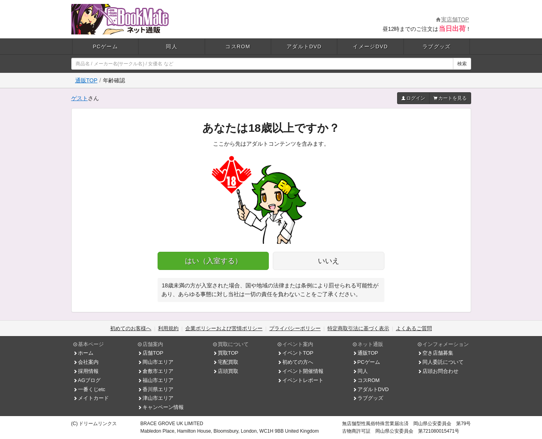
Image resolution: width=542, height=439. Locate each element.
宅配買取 (225, 362)
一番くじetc (89, 389)
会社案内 (86, 362)
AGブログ (87, 380)
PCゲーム (105, 46)
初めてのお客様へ (130, 328)
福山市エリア (155, 380)
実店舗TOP (452, 19)
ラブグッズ (436, 46)
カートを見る (450, 98)
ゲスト (79, 98)
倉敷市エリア (155, 371)
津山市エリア (155, 398)
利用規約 (168, 328)
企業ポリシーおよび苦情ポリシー (223, 328)
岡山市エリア (155, 362)
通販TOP (86, 80)
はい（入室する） (213, 261)
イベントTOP (296, 353)
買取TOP (226, 353)
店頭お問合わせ (438, 371)
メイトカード (91, 398)
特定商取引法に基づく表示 (358, 328)
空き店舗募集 (435, 353)
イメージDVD (370, 46)
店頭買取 (225, 371)
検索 (462, 64)
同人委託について (441, 362)
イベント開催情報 (300, 371)
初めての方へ (295, 362)
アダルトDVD (304, 46)
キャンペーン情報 (161, 407)
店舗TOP (151, 353)
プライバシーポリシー (295, 328)
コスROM (237, 46)
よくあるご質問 (414, 328)
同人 (171, 46)
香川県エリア (155, 389)
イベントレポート (300, 380)
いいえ (328, 261)
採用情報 (86, 371)
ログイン (413, 98)
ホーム (83, 353)
